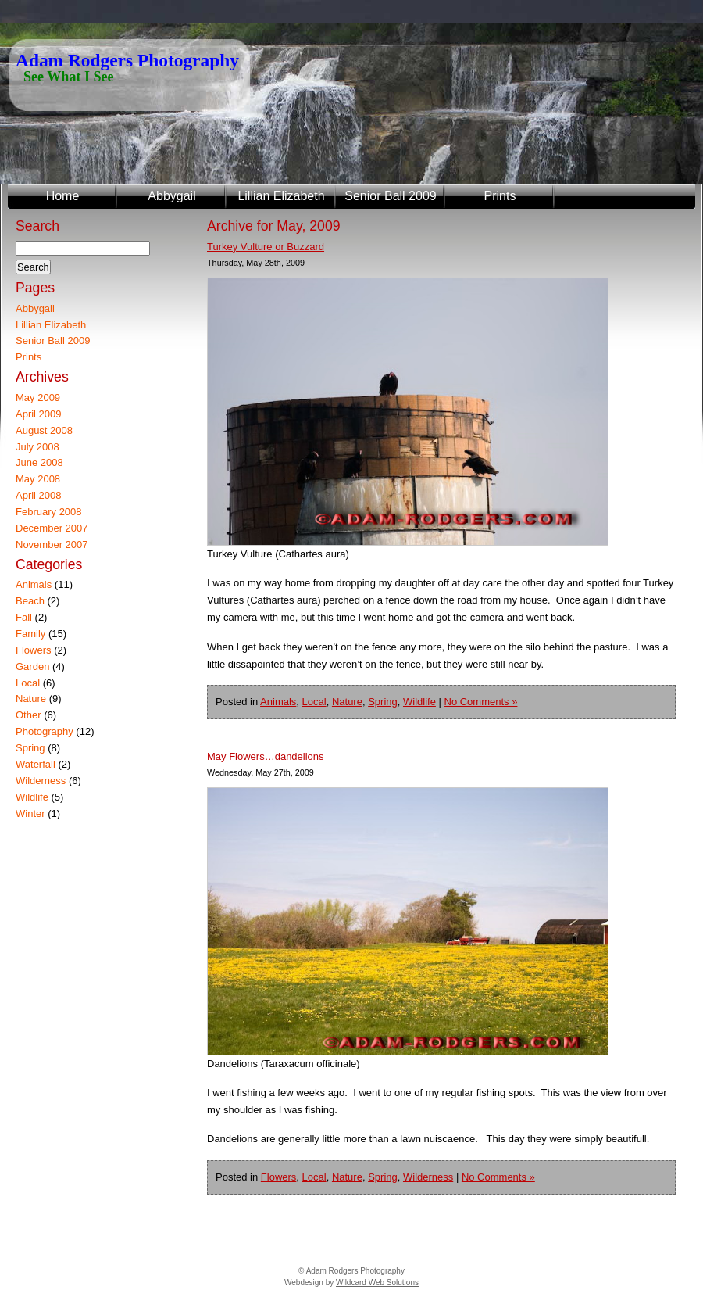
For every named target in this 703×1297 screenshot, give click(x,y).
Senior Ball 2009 (390, 195)
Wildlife (419, 702)
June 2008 (39, 462)
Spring (383, 702)
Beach (30, 601)
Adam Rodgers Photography (127, 60)
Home (63, 195)
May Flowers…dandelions (265, 756)
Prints (500, 195)
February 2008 (49, 512)
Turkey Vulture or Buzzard (265, 247)
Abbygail (171, 195)
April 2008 (39, 495)
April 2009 (39, 414)
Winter (30, 813)
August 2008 (44, 430)
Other (28, 715)
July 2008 (37, 447)
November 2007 (52, 544)
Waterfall (35, 764)
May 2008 (38, 479)
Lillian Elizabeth (280, 195)
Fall (24, 617)
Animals (278, 702)
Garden (32, 666)
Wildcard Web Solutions (377, 1282)
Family (30, 634)
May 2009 (38, 397)
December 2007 (52, 528)
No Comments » (481, 702)
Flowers (279, 1177)
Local (314, 702)
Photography (44, 731)
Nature (347, 702)
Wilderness (428, 1177)
